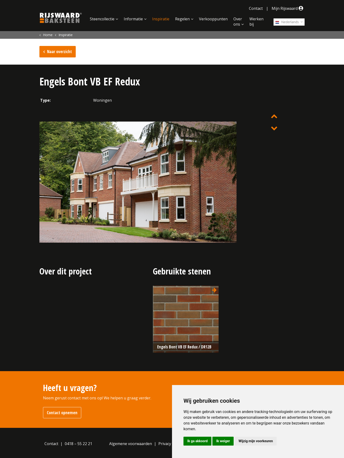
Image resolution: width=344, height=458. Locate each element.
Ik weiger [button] (223, 441)
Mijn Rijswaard (288, 8)
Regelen (182, 19)
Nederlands (287, 22)
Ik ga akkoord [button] (197, 441)
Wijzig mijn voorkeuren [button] (255, 441)
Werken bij (256, 21)
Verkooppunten (213, 19)
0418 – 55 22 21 (78, 443)
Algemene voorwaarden (130, 443)
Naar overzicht (59, 51)
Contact (256, 8)
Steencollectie (102, 19)
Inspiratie (160, 19)
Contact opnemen (62, 412)
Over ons (237, 21)
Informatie (133, 19)
